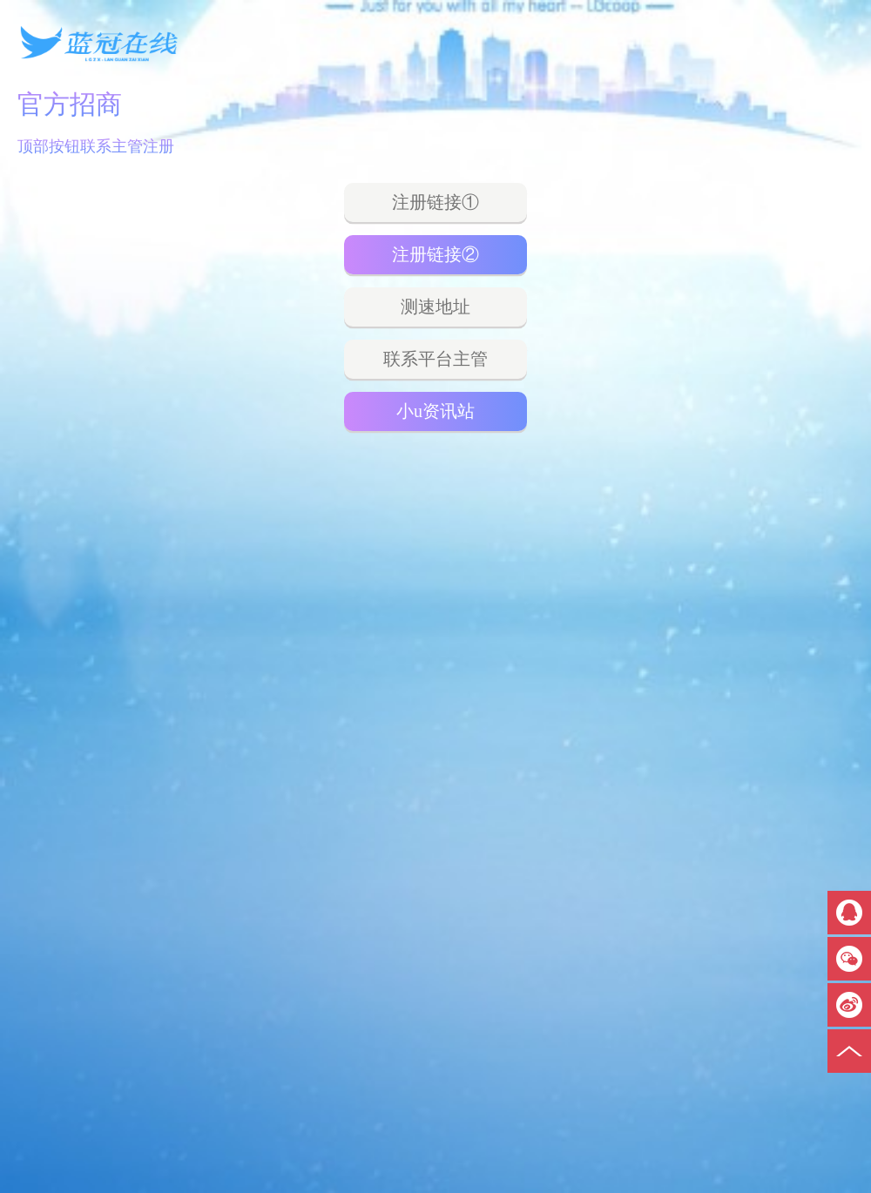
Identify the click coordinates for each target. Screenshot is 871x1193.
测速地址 (435, 306)
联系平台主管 (435, 358)
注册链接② (435, 254)
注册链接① (435, 202)
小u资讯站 (435, 411)
